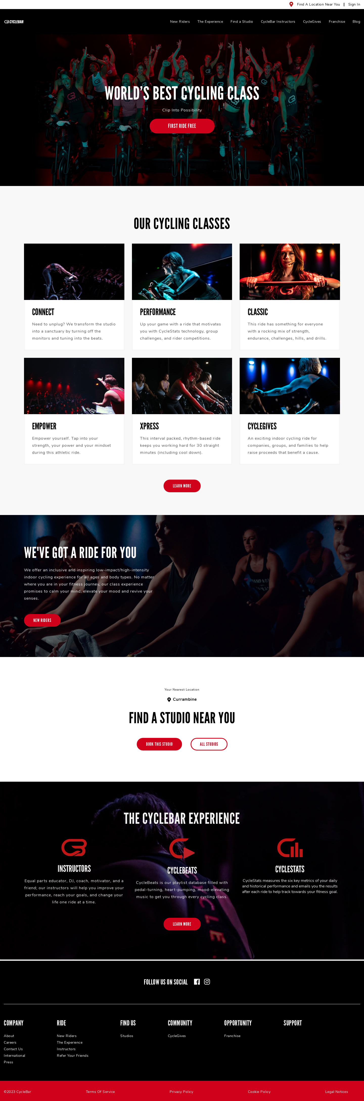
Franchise (337, 21)
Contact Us (13, 1049)
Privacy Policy (181, 1091)
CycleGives (312, 21)
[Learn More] (182, 486)
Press (8, 1062)
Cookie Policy (259, 1091)
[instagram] (207, 982)
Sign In (354, 4)
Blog (356, 21)
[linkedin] (217, 982)
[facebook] (197, 982)
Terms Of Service (100, 1091)
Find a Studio (242, 21)
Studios (126, 1036)
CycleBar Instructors (278, 21)
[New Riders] (42, 620)
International (14, 1055)
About (9, 1036)
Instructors (66, 1049)
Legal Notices (336, 1091)
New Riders (180, 21)
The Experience (210, 21)
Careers (10, 1042)
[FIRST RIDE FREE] (182, 126)
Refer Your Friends (72, 1055)
